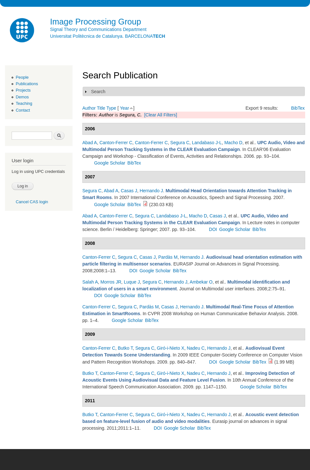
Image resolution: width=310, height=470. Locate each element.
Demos (22, 97)
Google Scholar (109, 162)
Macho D (233, 142)
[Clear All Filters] (160, 114)
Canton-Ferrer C (115, 142)
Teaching (24, 103)
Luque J (132, 282)
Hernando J (151, 190)
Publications (27, 83)
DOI (213, 229)
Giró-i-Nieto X (170, 348)
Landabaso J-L (207, 142)
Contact (23, 110)
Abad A (89, 142)
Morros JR (110, 282)
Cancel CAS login (32, 201)
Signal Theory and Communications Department (98, 29)
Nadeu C (195, 348)
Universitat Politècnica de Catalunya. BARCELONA (107, 36)
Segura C (179, 142)
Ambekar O (201, 282)
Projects (23, 90)
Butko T (125, 348)
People (22, 77)
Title (101, 108)
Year (124, 108)
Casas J (129, 190)
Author (89, 108)
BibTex (298, 108)
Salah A (90, 282)
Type (111, 108)
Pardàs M (168, 257)
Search (98, 91)
